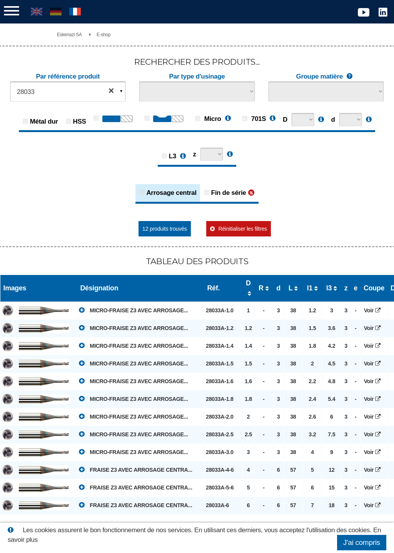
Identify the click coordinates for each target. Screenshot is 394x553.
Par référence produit (68, 76)
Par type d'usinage (197, 76)
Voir (374, 310)
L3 (172, 156)
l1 (309, 288)
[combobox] (68, 91)
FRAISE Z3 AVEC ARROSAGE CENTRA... (135, 469)
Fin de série (228, 192)
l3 (329, 288)
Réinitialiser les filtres (242, 229)
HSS (79, 121)
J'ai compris (361, 542)
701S (254, 118)
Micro (208, 118)
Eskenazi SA (69, 34)
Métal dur (44, 121)
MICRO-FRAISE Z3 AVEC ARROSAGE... (133, 310)
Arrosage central (171, 192)
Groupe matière (326, 77)
